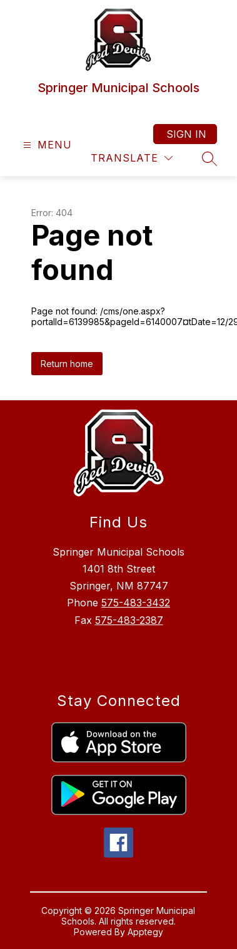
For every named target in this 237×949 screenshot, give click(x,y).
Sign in (186, 134)
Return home (67, 363)
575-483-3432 (135, 602)
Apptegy (145, 931)
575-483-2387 (129, 620)
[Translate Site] (132, 158)
